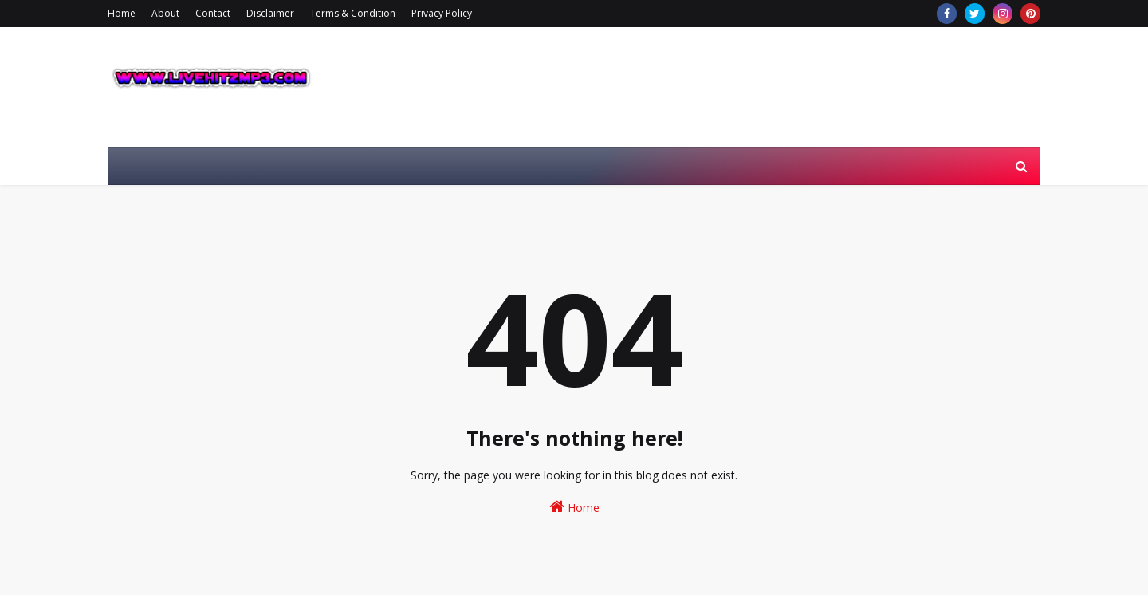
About (165, 13)
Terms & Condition (352, 13)
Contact (212, 13)
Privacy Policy (441, 13)
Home (122, 13)
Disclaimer (270, 13)
